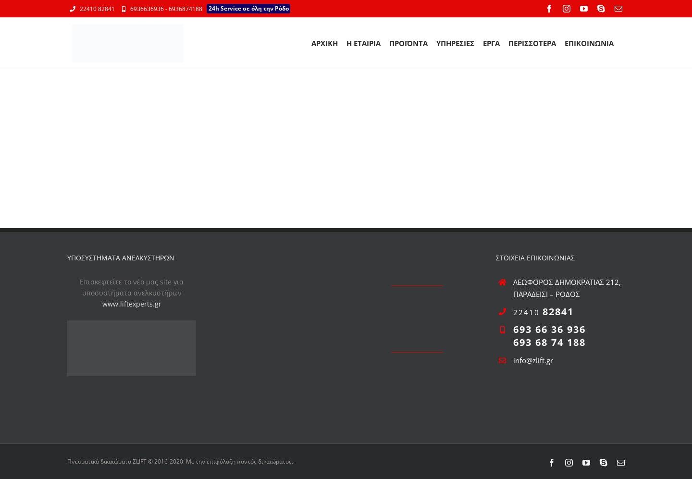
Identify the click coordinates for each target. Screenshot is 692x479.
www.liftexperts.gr (131, 303)
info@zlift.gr (533, 360)
